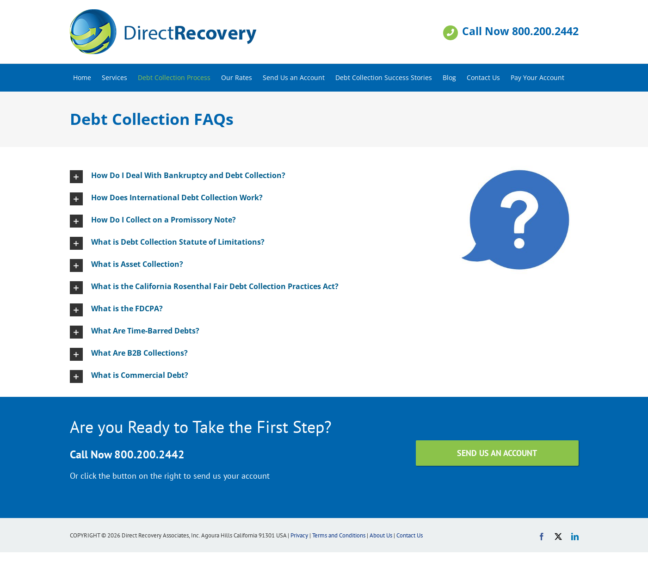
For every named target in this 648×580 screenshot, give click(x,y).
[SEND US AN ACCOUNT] (497, 453)
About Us (381, 535)
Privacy (299, 535)
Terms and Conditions (338, 535)
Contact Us (409, 535)
